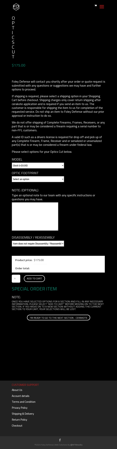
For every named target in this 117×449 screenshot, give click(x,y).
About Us (17, 390)
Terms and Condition (23, 401)
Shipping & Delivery (23, 413)
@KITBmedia (76, 445)
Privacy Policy (19, 407)
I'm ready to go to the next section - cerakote (58, 318)
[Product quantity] (16, 279)
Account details (20, 395)
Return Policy (19, 419)
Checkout (17, 425)
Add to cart (34, 278)
